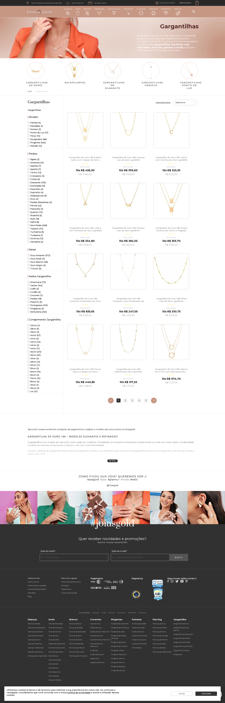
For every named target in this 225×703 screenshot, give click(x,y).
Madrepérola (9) (37, 195)
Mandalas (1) (35, 126)
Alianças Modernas (35, 644)
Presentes (166, 11)
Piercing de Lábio (159, 644)
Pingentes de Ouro (118, 670)
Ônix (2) (33, 199)
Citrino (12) (34, 172)
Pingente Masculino (118, 654)
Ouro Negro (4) (37, 265)
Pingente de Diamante (119, 624)
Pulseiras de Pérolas (139, 644)
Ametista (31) (36, 162)
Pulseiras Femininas (139, 636)
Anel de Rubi (53, 636)
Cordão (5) (34, 292)
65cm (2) (33, 375)
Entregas (65, 585)
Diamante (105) (37, 182)
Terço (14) (34, 136)
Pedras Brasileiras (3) (40, 202)
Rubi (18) (33, 218)
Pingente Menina (118, 658)
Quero (179, 557)
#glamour (113, 479)
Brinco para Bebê (76, 628)
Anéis (77, 11)
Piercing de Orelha (160, 628)
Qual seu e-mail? (119, 551)
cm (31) (32, 391)
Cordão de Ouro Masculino (100, 632)
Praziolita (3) (35, 209)
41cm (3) (33, 338)
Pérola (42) (34, 205)
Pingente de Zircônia (119, 646)
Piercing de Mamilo (160, 640)
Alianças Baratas (34, 624)
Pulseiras (141, 11)
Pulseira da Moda (138, 628)
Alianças (68, 11)
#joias (103, 479)
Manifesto (32, 593)
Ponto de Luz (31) (38, 132)
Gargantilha (94, 658)
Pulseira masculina (139, 640)
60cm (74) (34, 371)
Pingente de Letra (118, 632)
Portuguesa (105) (38, 305)
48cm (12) (34, 362)
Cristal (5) (34, 179)
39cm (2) (33, 332)
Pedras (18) (34, 298)
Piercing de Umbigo (160, 636)
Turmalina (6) (36, 232)
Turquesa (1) (35, 235)
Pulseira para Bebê (139, 624)
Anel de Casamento (56, 652)
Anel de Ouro (53, 668)
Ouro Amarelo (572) (39, 255)
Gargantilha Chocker (181, 650)
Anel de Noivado (55, 660)
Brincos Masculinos (76, 652)
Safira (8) (33, 222)
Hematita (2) (35, 242)
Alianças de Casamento (36, 628)
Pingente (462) (37, 142)
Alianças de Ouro (34, 640)
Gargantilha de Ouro (181, 624)
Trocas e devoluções (69, 593)
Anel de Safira (54, 640)
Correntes (99, 11)
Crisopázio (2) (36, 176)
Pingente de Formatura (120, 628)
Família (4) (34, 122)
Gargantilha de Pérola (181, 642)
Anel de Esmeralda (56, 624)
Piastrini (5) (35, 302)
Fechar (182, 694)
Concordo (206, 694)
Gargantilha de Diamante (183, 634)
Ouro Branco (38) (38, 262)
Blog (30, 596)
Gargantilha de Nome (181, 638)
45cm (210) (34, 351)
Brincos (87, 11)
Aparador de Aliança (35, 652)
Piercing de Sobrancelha (162, 652)
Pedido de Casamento (57, 644)
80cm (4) (33, 381)
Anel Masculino (54, 672)
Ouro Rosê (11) (36, 258)
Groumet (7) (35, 295)
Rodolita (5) (35, 215)
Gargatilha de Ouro (97, 662)
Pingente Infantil (117, 650)
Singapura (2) (36, 308)
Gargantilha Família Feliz (183, 646)
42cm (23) (34, 342)
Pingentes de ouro (97, 654)
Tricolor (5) (34, 268)
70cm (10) (34, 378)
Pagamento (66, 589)
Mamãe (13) (35, 146)
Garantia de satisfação (37, 589)
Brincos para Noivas (76, 648)
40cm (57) (34, 335)
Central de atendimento (71, 582)
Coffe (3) (33, 288)
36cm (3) (33, 388)
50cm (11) (34, 365)
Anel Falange (54, 676)
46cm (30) (34, 355)
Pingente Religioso (118, 666)
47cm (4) (33, 358)
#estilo (134, 479)
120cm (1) (34, 325)
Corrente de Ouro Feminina (100, 640)
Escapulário (177, 654)
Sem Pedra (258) (37, 225)
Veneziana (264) (37, 312)
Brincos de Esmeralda (77, 632)
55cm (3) (33, 368)
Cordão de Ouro (96, 628)
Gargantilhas (114, 11)
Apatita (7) (34, 166)
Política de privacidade (37, 585)
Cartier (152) (35, 285)
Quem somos (33, 582)
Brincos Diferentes (76, 644)
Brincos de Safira (75, 640)
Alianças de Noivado (35, 636)
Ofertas (178, 12)
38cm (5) (33, 328)
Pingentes (128, 11)
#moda (125, 479)
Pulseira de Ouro (138, 632)
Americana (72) (37, 282)
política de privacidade (79, 692)
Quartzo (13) (35, 212)
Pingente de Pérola (118, 642)
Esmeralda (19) (36, 186)
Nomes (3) (34, 129)
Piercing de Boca (159, 648)
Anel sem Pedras (55, 680)
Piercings (153, 11)
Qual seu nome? (48, 551)
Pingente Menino (118, 662)
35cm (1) (33, 385)
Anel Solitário (54, 664)
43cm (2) (33, 345)
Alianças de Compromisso (37, 656)
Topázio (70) (35, 228)
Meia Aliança (53, 656)
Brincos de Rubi (75, 636)
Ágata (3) (33, 159)
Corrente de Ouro (96, 636)
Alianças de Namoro (35, 632)
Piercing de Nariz (159, 632)
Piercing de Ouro (159, 624)
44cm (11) (34, 348)
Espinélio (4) (35, 189)
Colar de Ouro (95, 624)
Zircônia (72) (35, 238)
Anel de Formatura (56, 628)
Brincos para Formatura (78, 656)
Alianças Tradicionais (36, 648)
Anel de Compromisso (57, 648)
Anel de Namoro (55, 632)
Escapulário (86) (37, 139)
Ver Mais (112, 461)
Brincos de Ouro (75, 624)
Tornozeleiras (137, 648)
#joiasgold (93, 479)
